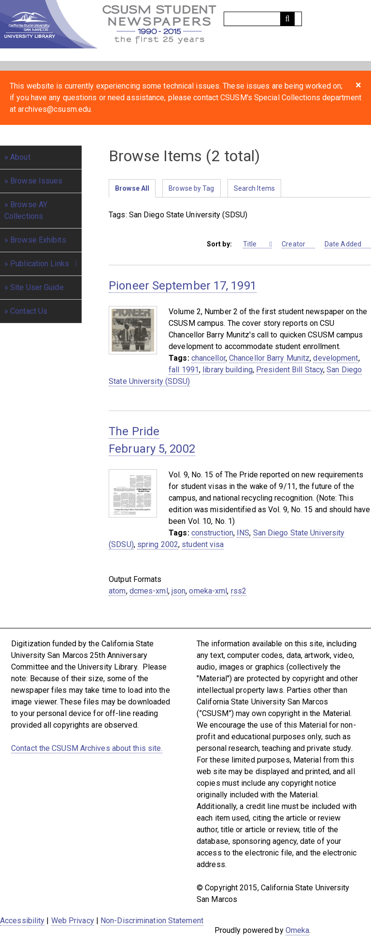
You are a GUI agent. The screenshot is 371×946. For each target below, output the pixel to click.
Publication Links (39, 263)
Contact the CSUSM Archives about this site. (86, 748)
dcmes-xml (148, 590)
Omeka (297, 930)
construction (212, 532)
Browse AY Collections (25, 210)
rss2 (238, 590)
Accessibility (22, 920)
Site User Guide (37, 287)
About (20, 157)
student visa (203, 544)
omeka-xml (208, 590)
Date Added (348, 244)
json (178, 590)
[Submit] (287, 19)
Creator (298, 244)
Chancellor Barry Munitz (269, 358)
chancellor (208, 358)
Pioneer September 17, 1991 (183, 285)
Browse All (132, 188)
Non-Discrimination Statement (151, 920)
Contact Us (28, 311)
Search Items (254, 188)
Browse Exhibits (38, 239)
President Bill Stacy (289, 369)
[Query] (263, 19)
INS (243, 532)
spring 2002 (157, 544)
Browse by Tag (191, 188)
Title (255, 244)
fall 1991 (184, 369)
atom (117, 590)
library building (227, 369)
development (335, 358)
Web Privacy (72, 920)
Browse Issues (36, 180)
